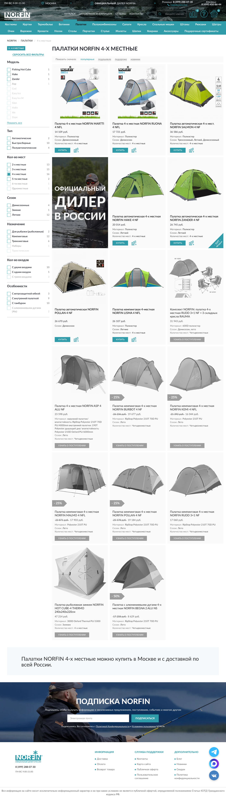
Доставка (102, 759)
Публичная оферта (147, 769)
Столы (72, 31)
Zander (16, 79)
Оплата (101, 764)
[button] (177, 5)
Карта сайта (144, 764)
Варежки (26, 31)
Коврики (152, 31)
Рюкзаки (200, 24)
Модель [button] (13, 62)
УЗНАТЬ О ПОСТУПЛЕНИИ (187, 339)
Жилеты (120, 31)
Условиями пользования (144, 726)
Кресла (141, 24)
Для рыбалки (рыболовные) (28, 231)
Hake (15, 74)
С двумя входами (22, 267)
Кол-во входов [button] (18, 260)
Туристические (20, 251)
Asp (14, 84)
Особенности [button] (17, 286)
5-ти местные (19, 179)
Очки (11, 31)
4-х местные (19, 174)
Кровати (43, 31)
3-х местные (19, 169)
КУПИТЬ (62, 150)
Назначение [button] (16, 224)
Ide (13, 112)
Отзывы (120, 14)
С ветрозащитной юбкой (26, 294)
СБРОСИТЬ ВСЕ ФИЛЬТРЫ (28, 55)
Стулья (105, 31)
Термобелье (45, 24)
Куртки (27, 24)
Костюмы (11, 24)
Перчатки (89, 31)
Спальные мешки (163, 24)
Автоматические (21, 138)
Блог (179, 759)
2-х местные (19, 164)
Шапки (136, 31)
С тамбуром (19, 303)
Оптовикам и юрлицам (95, 14)
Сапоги (126, 24)
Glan (14, 103)
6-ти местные (19, 184)
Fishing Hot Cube (21, 69)
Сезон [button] (11, 198)
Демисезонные (20, 205)
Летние (16, 215)
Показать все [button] (14, 123)
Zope (14, 117)
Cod (14, 88)
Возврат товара (106, 769)
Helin (15, 108)
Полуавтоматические (24, 148)
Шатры (216, 24)
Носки (58, 31)
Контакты (136, 14)
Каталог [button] (70, 14)
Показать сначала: (66, 59)
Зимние (16, 210)
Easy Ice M (17, 98)
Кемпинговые (20, 236)
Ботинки (64, 24)
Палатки (81, 24)
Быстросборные (21, 143)
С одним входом (21, 272)
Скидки (181, 769)
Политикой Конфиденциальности (113, 726)
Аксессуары (171, 31)
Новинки (182, 764)
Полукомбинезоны (104, 24)
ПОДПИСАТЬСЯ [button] (145, 718)
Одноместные (20, 188)
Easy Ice (16, 93)
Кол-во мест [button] (16, 157)
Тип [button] (9, 131)
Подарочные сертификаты (201, 31)
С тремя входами (21, 277)
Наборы (16, 246)
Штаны (184, 24)
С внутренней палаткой (25, 298)
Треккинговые (20, 241)
